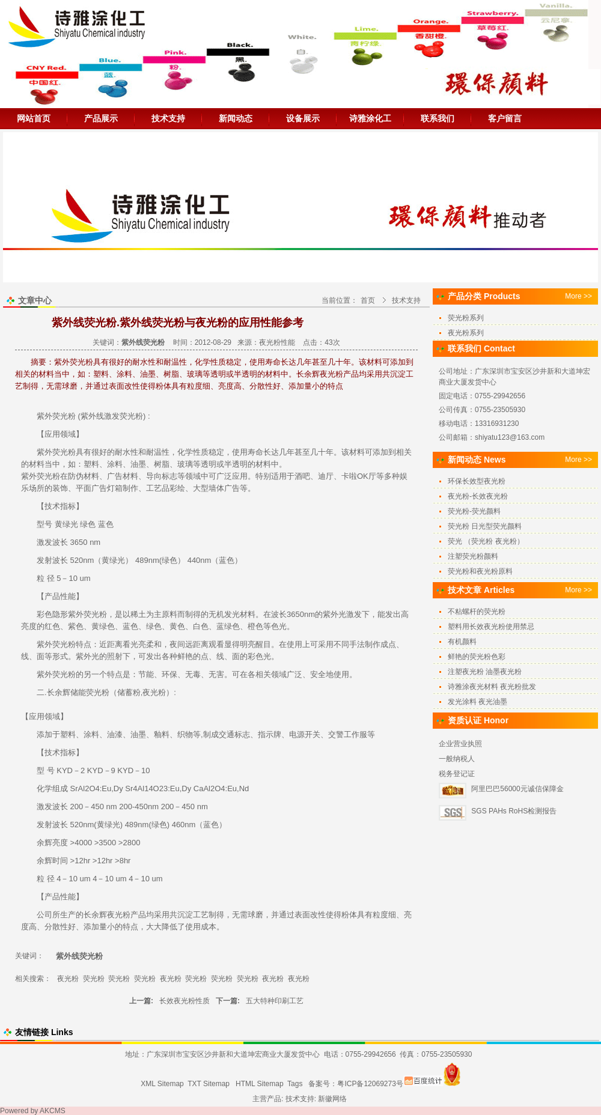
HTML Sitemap (260, 1084)
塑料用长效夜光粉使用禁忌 (491, 626)
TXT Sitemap (209, 1084)
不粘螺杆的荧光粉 (476, 611)
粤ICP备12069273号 (370, 1084)
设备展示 (303, 118)
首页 (368, 300)
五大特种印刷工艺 (275, 1001)
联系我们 (437, 118)
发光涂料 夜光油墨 (477, 701)
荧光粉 (64, 416)
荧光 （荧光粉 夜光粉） (486, 541)
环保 (169, 674)
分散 (52, 926)
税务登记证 (457, 774)
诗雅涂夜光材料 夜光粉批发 (492, 686)
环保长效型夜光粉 (476, 481)
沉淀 (185, 914)
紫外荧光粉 (40, 476)
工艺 (154, 488)
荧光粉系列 (466, 318)
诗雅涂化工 (370, 118)
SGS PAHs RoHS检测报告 (514, 811)
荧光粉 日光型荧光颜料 (485, 526)
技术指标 (60, 506)
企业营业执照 (460, 744)
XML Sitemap (162, 1084)
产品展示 (101, 118)
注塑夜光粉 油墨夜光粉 (485, 671)
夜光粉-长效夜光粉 (478, 496)
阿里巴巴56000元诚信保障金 (517, 789)
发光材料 (239, 614)
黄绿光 (66, 524)
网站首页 (33, 118)
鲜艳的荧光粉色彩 (476, 656)
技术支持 (168, 118)
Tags (294, 1084)
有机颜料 (462, 641)
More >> (578, 296)
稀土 (138, 614)
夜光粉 (154, 692)
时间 (60, 860)
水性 (130, 452)
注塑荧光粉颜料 (473, 556)
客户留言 (505, 118)
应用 (52, 434)
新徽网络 (332, 1099)
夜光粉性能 (277, 342)
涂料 (115, 464)
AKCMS (53, 1111)
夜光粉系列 (466, 333)
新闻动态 (235, 118)
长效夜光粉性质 (184, 1001)
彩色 (44, 614)
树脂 (161, 464)
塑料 (91, 464)
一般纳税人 (457, 759)
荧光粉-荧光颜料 (474, 511)
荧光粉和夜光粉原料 (480, 571)
